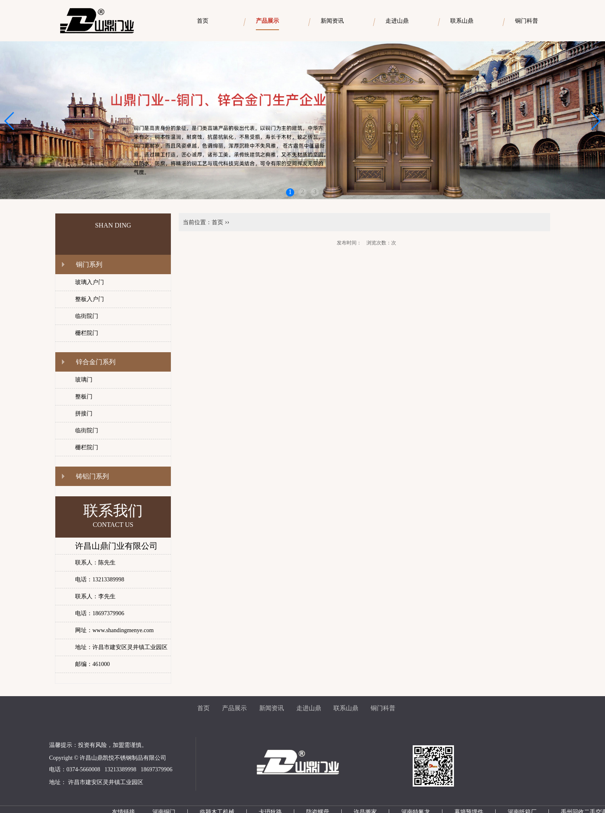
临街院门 (86, 316)
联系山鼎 (345, 708)
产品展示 (234, 708)
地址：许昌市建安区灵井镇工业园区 (121, 647)
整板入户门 (89, 299)
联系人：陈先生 (95, 562)
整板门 (83, 396)
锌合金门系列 (96, 361)
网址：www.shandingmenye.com (114, 630)
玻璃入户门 (89, 282)
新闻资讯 (271, 708)
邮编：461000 (92, 664)
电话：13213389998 (99, 579)
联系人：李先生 (95, 596)
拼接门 (83, 413)
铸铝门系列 (92, 476)
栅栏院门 (86, 333)
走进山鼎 (308, 708)
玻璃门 (83, 380)
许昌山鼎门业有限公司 (116, 545)
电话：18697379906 (99, 613)
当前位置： (197, 222)
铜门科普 (383, 708)
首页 (217, 222)
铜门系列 (89, 264)
